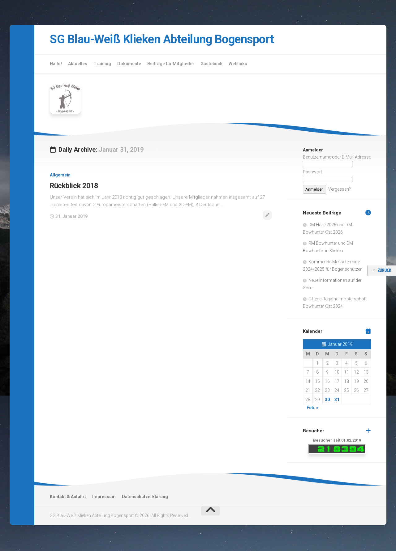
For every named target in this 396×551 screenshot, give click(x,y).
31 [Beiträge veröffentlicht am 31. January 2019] (336, 400)
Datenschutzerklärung (145, 497)
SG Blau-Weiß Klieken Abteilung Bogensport (174, 40)
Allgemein (60, 176)
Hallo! (56, 64)
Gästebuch (211, 64)
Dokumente (129, 64)
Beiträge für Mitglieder (170, 64)
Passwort (312, 173)
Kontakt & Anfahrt (68, 497)
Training (102, 64)
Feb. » (312, 409)
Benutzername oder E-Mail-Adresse (337, 158)
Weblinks (238, 64)
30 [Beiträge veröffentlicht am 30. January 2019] (327, 400)
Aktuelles (77, 64)
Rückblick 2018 (75, 187)
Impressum (104, 497)
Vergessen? (339, 190)
